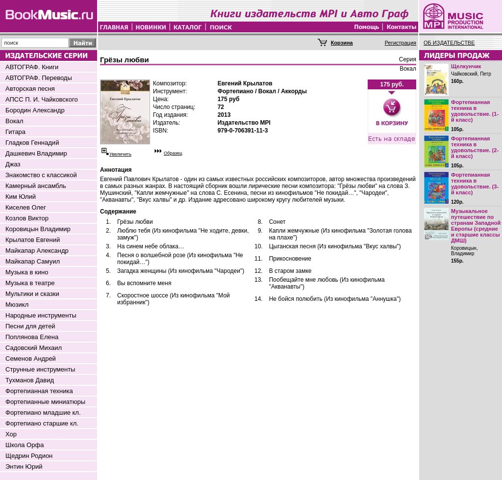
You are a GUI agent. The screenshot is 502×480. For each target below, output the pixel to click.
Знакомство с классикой (41, 175)
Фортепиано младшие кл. (43, 412)
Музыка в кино (26, 272)
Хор (11, 434)
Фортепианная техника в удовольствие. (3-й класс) (475, 183)
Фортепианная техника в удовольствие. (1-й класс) (475, 111)
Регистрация (400, 43)
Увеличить (120, 154)
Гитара (15, 131)
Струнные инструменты (40, 369)
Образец (173, 153)
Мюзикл (16, 304)
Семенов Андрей (30, 358)
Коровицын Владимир (38, 229)
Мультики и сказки (32, 293)
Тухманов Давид (29, 380)
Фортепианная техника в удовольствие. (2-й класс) (475, 147)
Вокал (14, 121)
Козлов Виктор (27, 218)
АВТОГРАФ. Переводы (38, 77)
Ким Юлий (20, 196)
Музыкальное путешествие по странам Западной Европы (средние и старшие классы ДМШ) (476, 225)
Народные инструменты (40, 315)
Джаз (13, 164)
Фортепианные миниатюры (45, 401)
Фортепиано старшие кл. (41, 423)
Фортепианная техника (39, 391)
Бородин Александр (35, 110)
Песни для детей (30, 326)
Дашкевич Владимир (36, 153)
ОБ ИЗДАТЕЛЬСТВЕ (449, 43)
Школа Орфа (24, 445)
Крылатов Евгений (32, 239)
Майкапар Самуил (32, 261)
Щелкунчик (466, 66)
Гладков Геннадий (32, 142)
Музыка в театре (30, 283)
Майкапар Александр (37, 250)
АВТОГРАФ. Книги (31, 67)
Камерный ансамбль (35, 185)
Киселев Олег (25, 207)
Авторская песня (30, 88)
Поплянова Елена (31, 337)
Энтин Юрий (23, 466)
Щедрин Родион (28, 455)
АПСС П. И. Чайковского (41, 99)
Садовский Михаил (33, 347)
